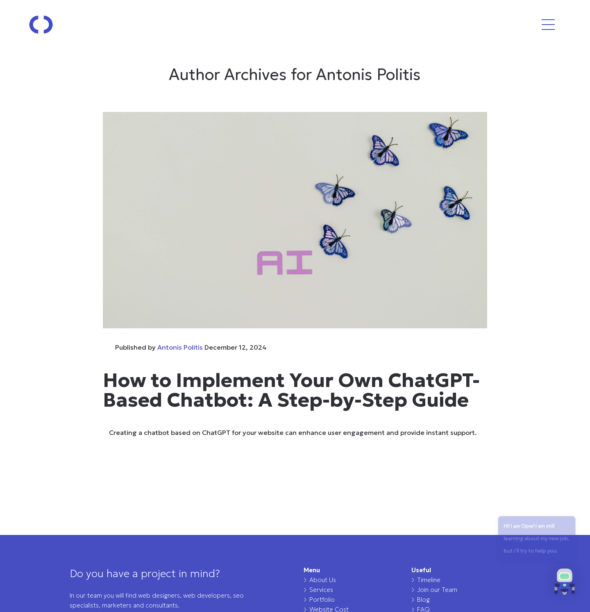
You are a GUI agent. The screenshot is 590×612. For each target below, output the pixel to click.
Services (321, 590)
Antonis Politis (180, 347)
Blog (423, 599)
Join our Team (437, 590)
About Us (322, 580)
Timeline (428, 580)
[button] (564, 584)
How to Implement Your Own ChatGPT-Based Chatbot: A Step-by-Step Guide (291, 390)
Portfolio (322, 599)
